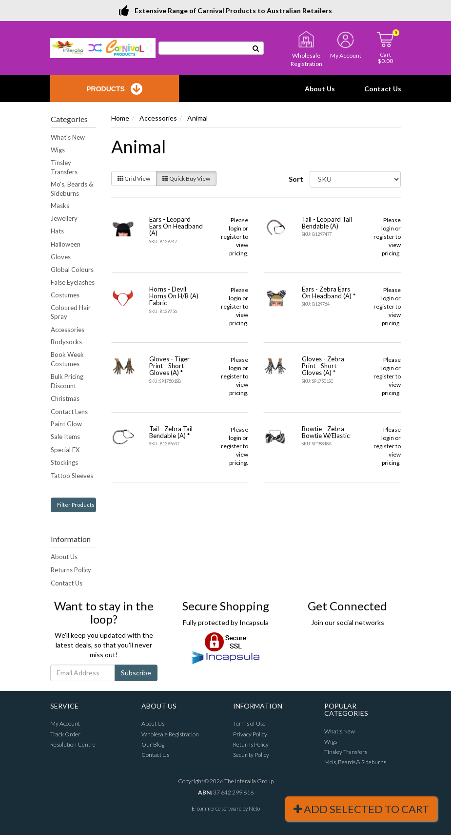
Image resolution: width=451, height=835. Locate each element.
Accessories (67, 330)
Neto (254, 808)
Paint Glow (66, 424)
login (235, 228)
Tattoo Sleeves (72, 476)
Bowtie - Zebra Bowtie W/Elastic (326, 432)
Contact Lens (69, 412)
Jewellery (64, 218)
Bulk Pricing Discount (67, 381)
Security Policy (251, 754)
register (231, 236)
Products (114, 89)
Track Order (65, 734)
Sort (295, 179)
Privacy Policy (250, 734)
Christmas (65, 398)
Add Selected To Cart (361, 808)
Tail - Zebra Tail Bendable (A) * (171, 432)
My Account (65, 723)
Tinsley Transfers (64, 167)
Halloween (65, 244)
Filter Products (76, 504)
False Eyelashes (73, 282)
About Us (320, 88)
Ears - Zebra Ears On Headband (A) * (328, 292)
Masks (60, 205)
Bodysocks (66, 342)
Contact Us (382, 88)
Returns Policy (71, 570)
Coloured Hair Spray (71, 312)
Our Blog (152, 744)
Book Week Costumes (67, 359)
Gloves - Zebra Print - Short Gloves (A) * (323, 366)
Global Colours (72, 269)
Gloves (61, 257)
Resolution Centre (73, 744)
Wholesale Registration (170, 734)
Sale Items (65, 436)
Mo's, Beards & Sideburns (72, 188)
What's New (68, 137)
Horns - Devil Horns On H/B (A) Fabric (173, 296)
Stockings (64, 462)
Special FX (65, 450)
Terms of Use (249, 723)
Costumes (65, 295)
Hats (57, 231)
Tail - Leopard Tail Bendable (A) (327, 222)
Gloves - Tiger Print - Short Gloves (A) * (169, 366)
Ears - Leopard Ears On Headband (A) (176, 226)
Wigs (58, 150)
